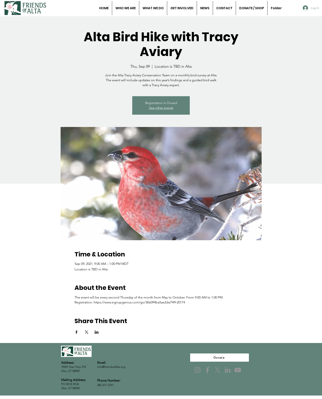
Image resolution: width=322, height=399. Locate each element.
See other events (161, 108)
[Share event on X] (87, 332)
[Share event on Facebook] (76, 332)
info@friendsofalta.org (111, 367)
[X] (218, 370)
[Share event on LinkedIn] (97, 332)
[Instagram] (197, 370)
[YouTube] (238, 370)
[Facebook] (208, 370)
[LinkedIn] (228, 370)
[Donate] (219, 357)
